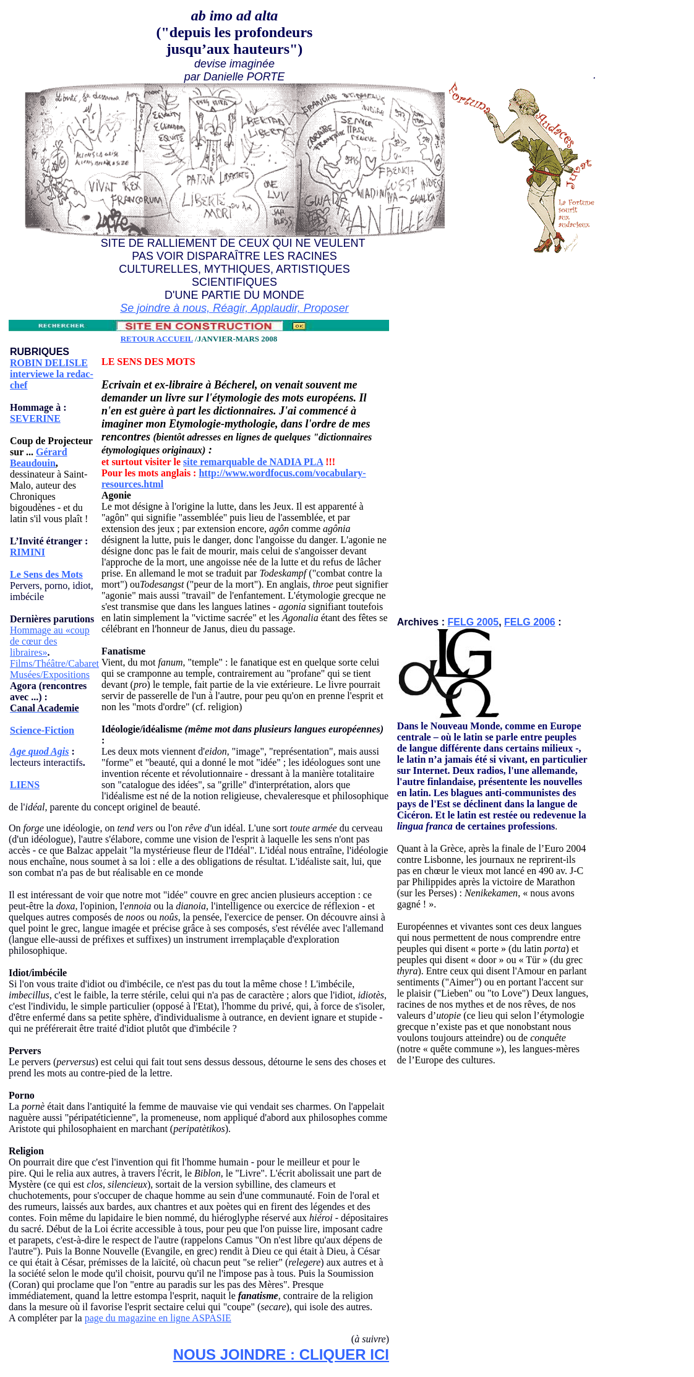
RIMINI (27, 552)
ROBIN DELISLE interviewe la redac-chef (51, 374)
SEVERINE (35, 418)
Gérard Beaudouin (38, 457)
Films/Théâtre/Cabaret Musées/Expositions (54, 669)
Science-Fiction (42, 730)
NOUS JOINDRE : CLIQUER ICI (281, 1354)
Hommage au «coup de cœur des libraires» (50, 641)
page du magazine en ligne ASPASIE (158, 1318)
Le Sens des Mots (46, 574)
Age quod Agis (39, 751)
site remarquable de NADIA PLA (253, 462)
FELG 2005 (473, 622)
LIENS (25, 784)
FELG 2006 (529, 622)
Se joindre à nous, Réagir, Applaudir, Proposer (234, 308)
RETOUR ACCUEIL (157, 338)
